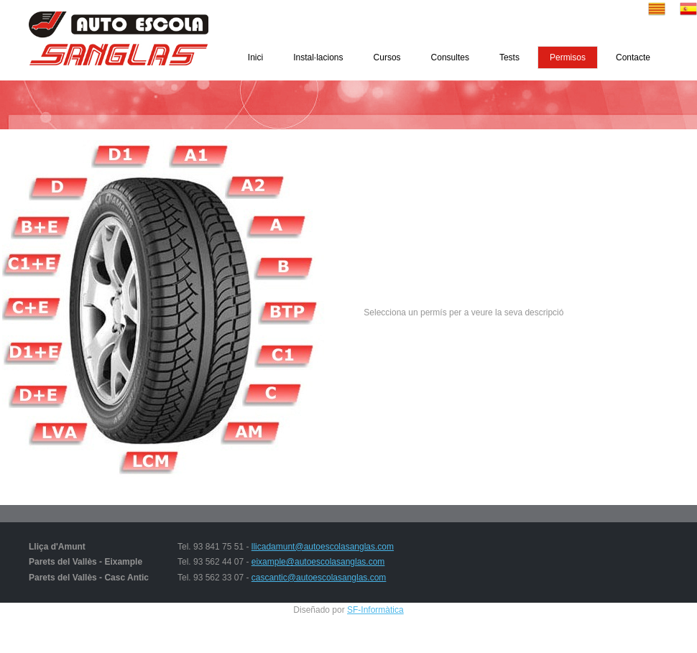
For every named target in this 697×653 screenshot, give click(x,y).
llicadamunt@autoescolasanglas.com (322, 547)
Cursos (387, 57)
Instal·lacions (318, 57)
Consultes (450, 57)
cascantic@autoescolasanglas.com (319, 578)
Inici (255, 57)
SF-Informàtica (375, 610)
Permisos (568, 57)
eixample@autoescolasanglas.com (318, 562)
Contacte (633, 57)
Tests (509, 57)
